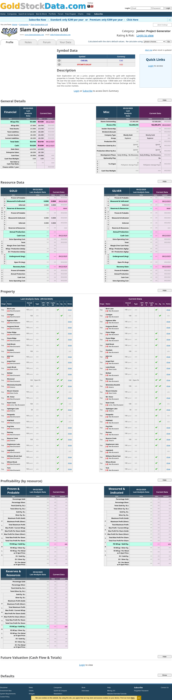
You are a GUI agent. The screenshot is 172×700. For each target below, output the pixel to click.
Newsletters (58, 694)
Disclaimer (4, 687)
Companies (12, 14)
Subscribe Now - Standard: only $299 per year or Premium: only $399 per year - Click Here (83, 19)
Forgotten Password (141, 691)
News (30, 687)
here (132, 698)
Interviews (85, 691)
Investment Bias (6, 691)
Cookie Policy (4, 697)
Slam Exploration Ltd (39, 24)
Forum (60, 14)
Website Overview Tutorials (117, 694)
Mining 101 (111, 691)
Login (76, 90)
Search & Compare (26, 14)
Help (88, 14)
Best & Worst (41, 14)
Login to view (145, 35)
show (70, 310)
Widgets (31, 694)
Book (83, 687)
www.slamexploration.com (34, 35)
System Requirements (8, 694)
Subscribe (88, 90)
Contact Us (165, 687)
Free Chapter (70, 14)
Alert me (148, 50)
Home (2, 14)
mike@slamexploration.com (60, 35)
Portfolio (52, 14)
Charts (80, 14)
